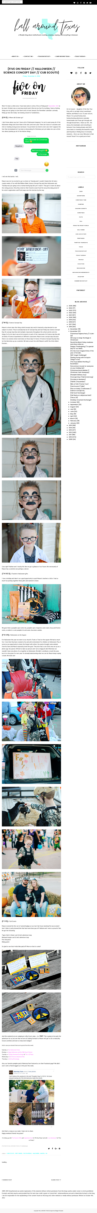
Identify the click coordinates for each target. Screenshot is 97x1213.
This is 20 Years (29, 1054)
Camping (81, 204)
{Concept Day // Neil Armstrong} (81, 377)
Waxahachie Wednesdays (81, 272)
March (72, 418)
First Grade (18, 1153)
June (72, 411)
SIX (46, 1153)
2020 (70, 317)
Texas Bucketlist (81, 251)
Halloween (36, 1153)
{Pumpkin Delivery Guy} (78, 375)
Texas (81, 247)
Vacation (81, 264)
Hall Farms (81, 230)
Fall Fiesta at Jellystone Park (17, 1057)
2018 (70, 322)
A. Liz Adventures (52, 1138)
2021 (70, 315)
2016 (70, 327)
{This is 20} (74, 397)
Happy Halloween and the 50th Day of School (20, 1052)
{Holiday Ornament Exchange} (80, 400)
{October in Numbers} (78, 379)
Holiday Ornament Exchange (15, 1054)
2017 (70, 324)
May (71, 414)
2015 (70, 425)
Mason (42, 1153)
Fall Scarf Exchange (14, 1059)
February (73, 421)
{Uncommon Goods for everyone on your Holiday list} (81, 367)
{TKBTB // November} (77, 382)
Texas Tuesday (81, 255)
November (73, 331)
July (71, 409)
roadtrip (81, 276)
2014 (70, 428)
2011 (70, 435)
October (73, 402)
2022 (70, 313)
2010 (70, 437)
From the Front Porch (81, 225)
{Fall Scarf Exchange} (77, 393)
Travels (81, 259)
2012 (70, 432)
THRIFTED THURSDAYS (81, 242)
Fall (81, 221)
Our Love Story (81, 234)
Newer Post (7, 1180)
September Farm (28, 1138)
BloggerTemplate (59, 1210)
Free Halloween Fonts (14, 1050)
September (74, 405)
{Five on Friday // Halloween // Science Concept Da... (80, 390)
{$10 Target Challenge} (78, 355)
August (72, 407)
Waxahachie (81, 268)
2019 (70, 320)
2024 (70, 308)
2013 (70, 430)
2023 (70, 310)
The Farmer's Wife (16, 1138)
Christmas (80, 212)
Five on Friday (27, 1153)
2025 (81, 191)
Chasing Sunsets (81, 208)
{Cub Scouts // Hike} (77, 386)
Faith (81, 217)
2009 (70, 439)
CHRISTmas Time (81, 200)
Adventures (81, 195)
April (71, 416)
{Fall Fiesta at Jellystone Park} (80, 395)
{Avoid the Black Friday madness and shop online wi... (81, 343)
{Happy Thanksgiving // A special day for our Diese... (81, 347)
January (73, 423)
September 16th (53, 106)
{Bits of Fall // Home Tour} (79, 384)
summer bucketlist (80, 281)
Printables (80, 238)
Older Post (55, 1180)
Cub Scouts (10, 1153)
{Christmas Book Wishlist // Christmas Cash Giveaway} (79, 371)
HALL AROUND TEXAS (44, 1210)
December (73, 329)
